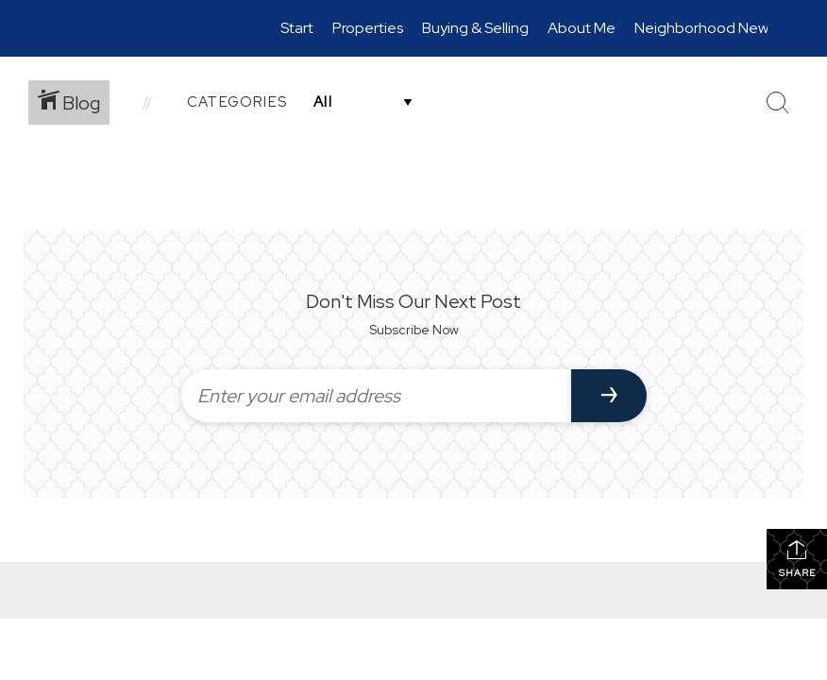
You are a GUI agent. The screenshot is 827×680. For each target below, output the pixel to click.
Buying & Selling (475, 28)
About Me (582, 28)
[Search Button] (777, 102)
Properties (367, 28)
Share (797, 558)
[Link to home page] (69, 28)
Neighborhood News (704, 28)
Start (296, 28)
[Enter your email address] (376, 395)
